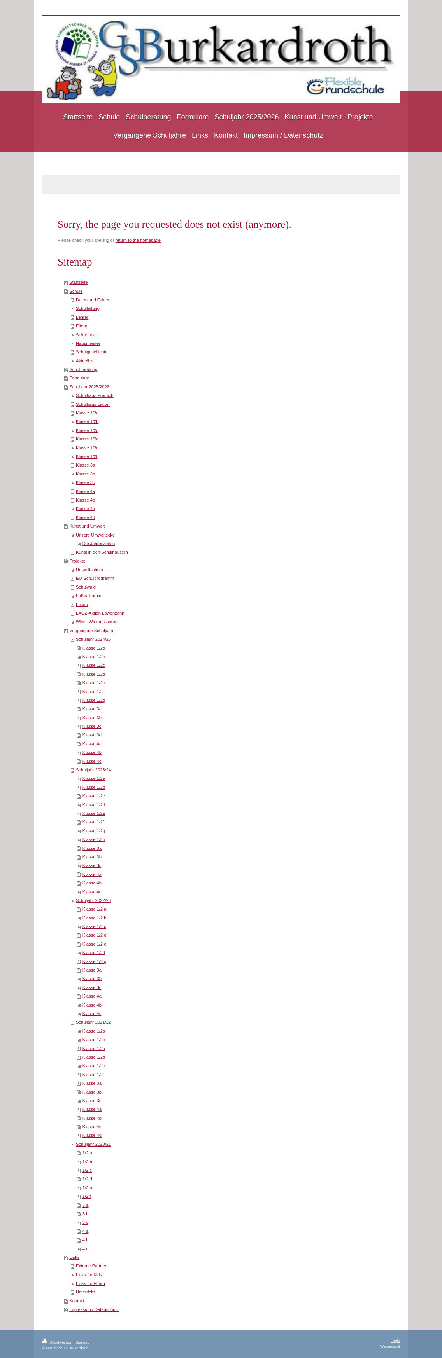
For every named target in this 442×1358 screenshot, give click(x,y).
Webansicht (390, 1346)
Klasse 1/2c (87, 430)
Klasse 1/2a (87, 413)
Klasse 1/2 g (94, 961)
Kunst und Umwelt (87, 526)
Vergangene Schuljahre (91, 630)
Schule (75, 291)
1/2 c (87, 1170)
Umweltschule (89, 569)
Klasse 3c (85, 482)
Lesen (82, 604)
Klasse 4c (85, 508)
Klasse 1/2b (87, 421)
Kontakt (76, 1301)
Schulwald (86, 587)
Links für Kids (89, 1274)
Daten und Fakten (93, 299)
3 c (85, 1222)
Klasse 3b (85, 474)
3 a (85, 1205)
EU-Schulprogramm (95, 578)
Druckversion (58, 1342)
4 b (85, 1239)
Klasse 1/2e (87, 448)
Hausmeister (88, 343)
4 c (85, 1248)
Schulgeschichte (91, 352)
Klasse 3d (92, 734)
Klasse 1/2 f (93, 952)
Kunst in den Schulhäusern (102, 552)
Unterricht (85, 1292)
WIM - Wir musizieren (97, 621)
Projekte (77, 561)
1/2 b (87, 1161)
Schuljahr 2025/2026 (89, 387)
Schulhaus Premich (94, 395)
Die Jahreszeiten (98, 543)
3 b (85, 1213)
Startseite (78, 282)
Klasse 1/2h (93, 839)
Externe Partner (91, 1266)
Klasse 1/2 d (94, 935)
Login (395, 1341)
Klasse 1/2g (93, 700)
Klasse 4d (85, 517)
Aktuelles (84, 360)
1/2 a (87, 1152)
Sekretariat (86, 334)
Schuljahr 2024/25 (93, 639)
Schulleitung (88, 308)
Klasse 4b (85, 500)
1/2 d (87, 1178)
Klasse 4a (85, 491)
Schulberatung (83, 369)
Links (74, 1257)
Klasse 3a (85, 465)
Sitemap (82, 1342)
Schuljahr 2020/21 (93, 1144)
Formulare (79, 378)
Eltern (81, 325)
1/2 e (87, 1187)
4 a (85, 1231)
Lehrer (82, 317)
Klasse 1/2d (87, 439)
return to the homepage (138, 240)
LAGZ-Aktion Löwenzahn (100, 613)
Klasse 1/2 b (94, 918)
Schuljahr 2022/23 (93, 900)
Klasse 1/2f (86, 456)
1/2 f (86, 1196)
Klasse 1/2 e (94, 944)
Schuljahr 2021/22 (93, 1022)
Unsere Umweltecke (95, 535)
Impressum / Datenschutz (94, 1309)
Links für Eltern (90, 1283)
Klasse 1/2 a (94, 909)
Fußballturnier (89, 595)
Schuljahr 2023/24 (93, 769)
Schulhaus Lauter (93, 404)
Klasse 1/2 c (94, 926)
